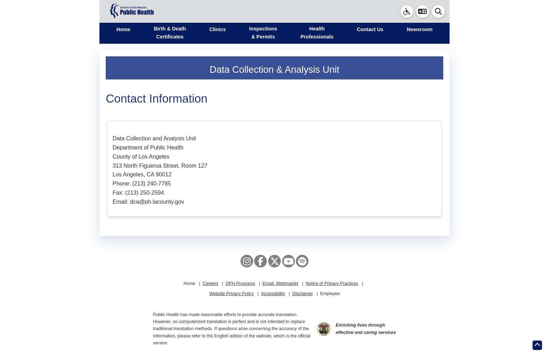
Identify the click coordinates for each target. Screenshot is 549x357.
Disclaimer (302, 293)
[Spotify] (302, 261)
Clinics (217, 29)
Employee (330, 293)
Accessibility (273, 293)
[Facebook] (260, 261)
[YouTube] (288, 261)
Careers (210, 283)
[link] (407, 11)
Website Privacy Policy (231, 293)
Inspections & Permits (263, 33)
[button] (422, 11)
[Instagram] (247, 261)
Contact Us (370, 29)
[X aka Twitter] (274, 261)
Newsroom (420, 29)
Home (124, 29)
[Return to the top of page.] (537, 345)
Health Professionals (316, 33)
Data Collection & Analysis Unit (275, 69)
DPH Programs (240, 283)
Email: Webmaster (281, 283)
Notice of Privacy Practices (332, 283)
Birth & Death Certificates (170, 33)
